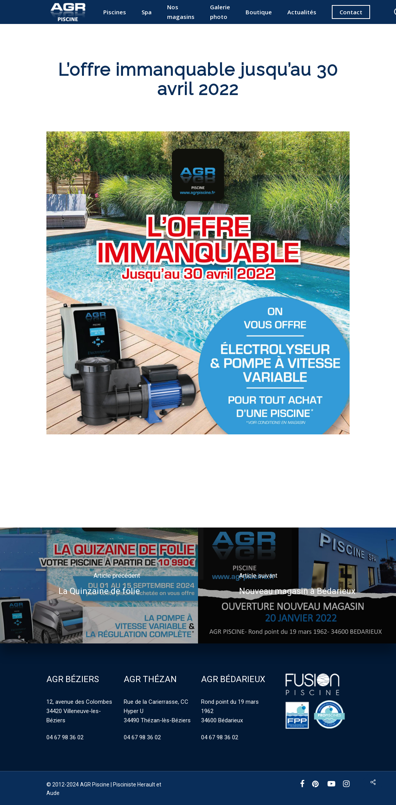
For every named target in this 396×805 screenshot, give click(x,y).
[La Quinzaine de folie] (99, 585)
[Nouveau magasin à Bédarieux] (297, 585)
